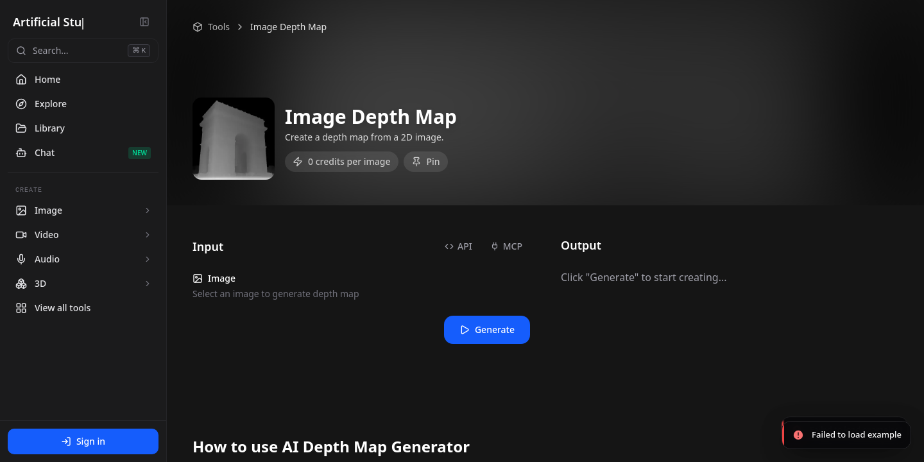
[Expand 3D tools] (147, 283)
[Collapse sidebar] (144, 22)
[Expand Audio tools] (147, 259)
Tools (211, 27)
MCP (506, 246)
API (458, 246)
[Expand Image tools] (147, 210)
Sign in (83, 441)
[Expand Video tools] (147, 235)
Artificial (39, 22)
